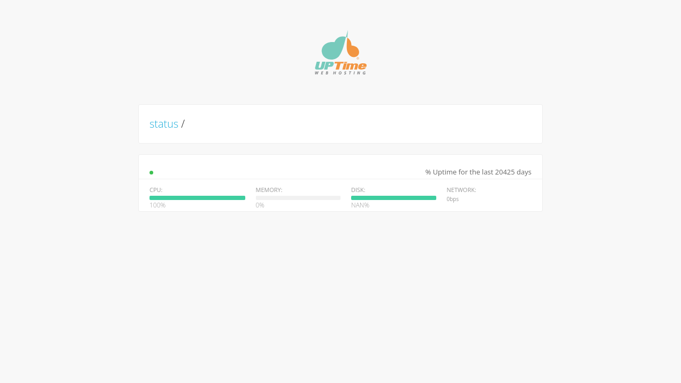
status (164, 123)
